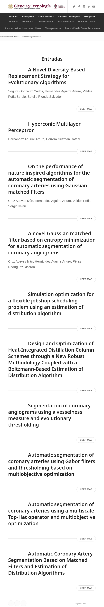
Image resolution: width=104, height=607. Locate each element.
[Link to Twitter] (74, 6)
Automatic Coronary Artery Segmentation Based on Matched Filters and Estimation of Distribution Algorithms (50, 563)
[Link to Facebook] (78, 6)
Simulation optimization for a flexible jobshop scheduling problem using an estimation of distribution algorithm (51, 304)
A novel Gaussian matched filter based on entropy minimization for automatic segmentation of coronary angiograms (52, 243)
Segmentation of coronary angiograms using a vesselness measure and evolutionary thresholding (49, 415)
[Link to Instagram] (83, 6)
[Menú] (61, 7)
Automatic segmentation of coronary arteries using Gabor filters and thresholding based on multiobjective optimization (51, 464)
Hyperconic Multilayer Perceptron (44, 127)
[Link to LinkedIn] (88, 6)
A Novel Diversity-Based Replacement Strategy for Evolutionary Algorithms (46, 76)
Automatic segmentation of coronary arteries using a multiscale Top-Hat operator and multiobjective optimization (51, 514)
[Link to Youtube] (93, 6)
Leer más (86, 109)
